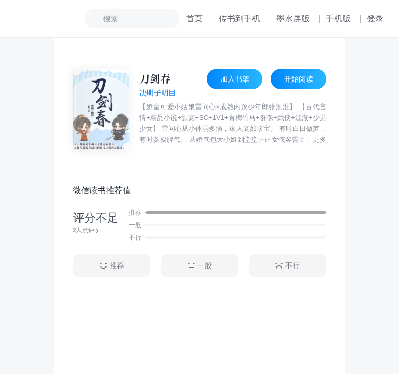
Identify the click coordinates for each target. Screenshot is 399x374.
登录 (375, 18)
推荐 (111, 265)
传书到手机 (239, 18)
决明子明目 (157, 93)
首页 (194, 18)
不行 (287, 265)
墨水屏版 (293, 18)
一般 (199, 265)
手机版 (338, 18)
